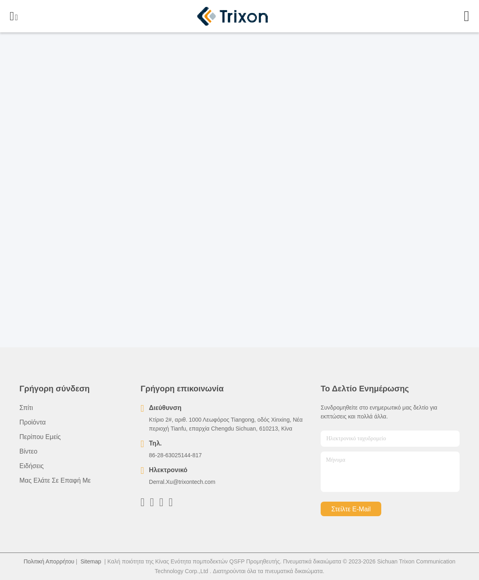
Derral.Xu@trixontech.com (182, 482)
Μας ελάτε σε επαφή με (55, 480)
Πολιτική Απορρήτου (48, 561)
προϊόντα (32, 422)
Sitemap (90, 561)
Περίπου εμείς (40, 436)
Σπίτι (26, 407)
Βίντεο (28, 451)
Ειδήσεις (31, 465)
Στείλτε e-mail (350, 509)
